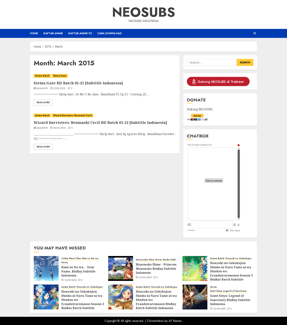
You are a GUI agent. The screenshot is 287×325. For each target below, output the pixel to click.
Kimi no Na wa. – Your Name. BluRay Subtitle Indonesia (78, 271)
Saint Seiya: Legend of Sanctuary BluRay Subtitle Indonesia (230, 300)
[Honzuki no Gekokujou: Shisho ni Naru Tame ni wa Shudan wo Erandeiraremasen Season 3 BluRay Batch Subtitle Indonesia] (194, 268)
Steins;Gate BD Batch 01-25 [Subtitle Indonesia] (78, 83)
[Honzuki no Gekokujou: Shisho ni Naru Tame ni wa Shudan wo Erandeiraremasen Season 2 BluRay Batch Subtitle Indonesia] (46, 297)
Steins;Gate (59, 75)
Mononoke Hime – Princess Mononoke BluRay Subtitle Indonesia (156, 268)
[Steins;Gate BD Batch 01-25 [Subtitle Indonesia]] (105, 76)
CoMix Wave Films (71, 258)
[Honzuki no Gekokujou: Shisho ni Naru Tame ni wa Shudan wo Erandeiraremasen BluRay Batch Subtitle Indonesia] (120, 297)
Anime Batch (42, 75)
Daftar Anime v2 (80, 33)
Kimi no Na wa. (90, 258)
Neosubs (143, 12)
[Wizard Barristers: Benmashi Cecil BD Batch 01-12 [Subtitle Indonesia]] (105, 115)
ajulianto (42, 88)
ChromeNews (155, 321)
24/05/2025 (219, 308)
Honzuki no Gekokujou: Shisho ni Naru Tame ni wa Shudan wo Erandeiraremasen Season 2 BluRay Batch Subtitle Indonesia (82, 301)
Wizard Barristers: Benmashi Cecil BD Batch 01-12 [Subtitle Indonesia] (100, 122)
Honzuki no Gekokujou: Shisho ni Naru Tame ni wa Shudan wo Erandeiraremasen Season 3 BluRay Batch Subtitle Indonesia (231, 273)
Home (34, 33)
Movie (64, 262)
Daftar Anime (53, 33)
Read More (43, 102)
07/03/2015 (59, 88)
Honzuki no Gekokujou (238, 258)
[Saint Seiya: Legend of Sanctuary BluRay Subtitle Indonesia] (194, 297)
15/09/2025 (70, 280)
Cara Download (109, 33)
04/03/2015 (59, 128)
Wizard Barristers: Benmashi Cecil (72, 115)
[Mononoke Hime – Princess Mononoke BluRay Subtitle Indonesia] (120, 268)
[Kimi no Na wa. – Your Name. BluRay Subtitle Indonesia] (46, 268)
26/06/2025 (145, 277)
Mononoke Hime (145, 259)
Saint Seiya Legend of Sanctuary (228, 291)
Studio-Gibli (169, 259)
